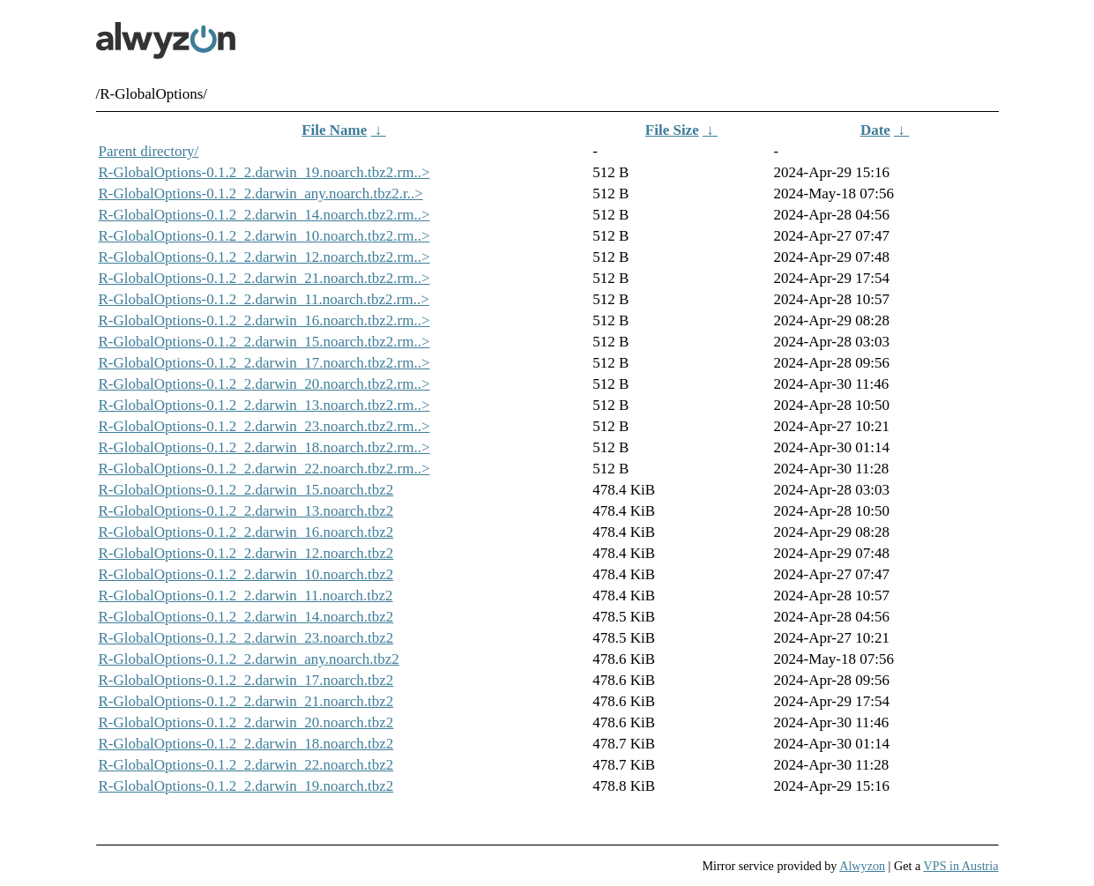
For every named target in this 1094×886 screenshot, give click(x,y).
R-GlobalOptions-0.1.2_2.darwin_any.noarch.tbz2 (249, 659)
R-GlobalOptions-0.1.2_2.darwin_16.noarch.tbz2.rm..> (264, 320)
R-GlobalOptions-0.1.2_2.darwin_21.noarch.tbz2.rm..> (264, 278)
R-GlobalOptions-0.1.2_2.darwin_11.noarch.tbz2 (246, 595)
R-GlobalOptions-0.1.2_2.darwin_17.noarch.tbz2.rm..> (264, 362)
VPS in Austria (961, 866)
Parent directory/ (149, 151)
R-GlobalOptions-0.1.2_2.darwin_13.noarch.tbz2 (246, 511)
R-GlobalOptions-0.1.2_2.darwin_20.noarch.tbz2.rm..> (264, 384)
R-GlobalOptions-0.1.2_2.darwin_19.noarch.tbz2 (246, 786)
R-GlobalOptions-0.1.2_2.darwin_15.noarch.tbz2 (246, 489)
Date (875, 130)
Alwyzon (862, 866)
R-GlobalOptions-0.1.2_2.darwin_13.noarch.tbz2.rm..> (264, 405)
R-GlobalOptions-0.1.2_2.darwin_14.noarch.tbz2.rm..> (264, 214)
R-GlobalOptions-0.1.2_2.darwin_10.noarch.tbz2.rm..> (264, 235)
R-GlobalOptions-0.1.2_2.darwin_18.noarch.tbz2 (246, 743)
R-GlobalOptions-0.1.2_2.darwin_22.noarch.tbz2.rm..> (264, 468)
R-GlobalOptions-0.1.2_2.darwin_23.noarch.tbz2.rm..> (264, 426)
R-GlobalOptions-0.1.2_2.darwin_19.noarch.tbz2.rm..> (264, 172)
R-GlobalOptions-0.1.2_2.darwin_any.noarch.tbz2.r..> (261, 193)
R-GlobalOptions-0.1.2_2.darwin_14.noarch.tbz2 (246, 616)
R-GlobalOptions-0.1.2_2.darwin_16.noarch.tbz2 (246, 532)
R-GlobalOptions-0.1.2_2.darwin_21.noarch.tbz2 (246, 701)
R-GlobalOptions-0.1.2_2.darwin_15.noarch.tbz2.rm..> (264, 341)
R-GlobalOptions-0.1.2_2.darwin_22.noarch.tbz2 (246, 764)
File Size (672, 130)
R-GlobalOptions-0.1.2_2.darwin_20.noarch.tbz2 (246, 722)
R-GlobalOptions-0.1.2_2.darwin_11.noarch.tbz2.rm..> (264, 299)
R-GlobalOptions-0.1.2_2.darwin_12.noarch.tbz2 (246, 553)
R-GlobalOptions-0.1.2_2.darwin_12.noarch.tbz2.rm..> (264, 257)
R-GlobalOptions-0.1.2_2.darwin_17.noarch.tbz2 (246, 680)
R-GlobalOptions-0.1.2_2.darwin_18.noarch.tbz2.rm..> (264, 447)
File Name (334, 130)
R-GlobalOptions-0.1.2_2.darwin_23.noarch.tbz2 (246, 637)
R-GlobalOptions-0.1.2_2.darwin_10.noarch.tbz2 (246, 574)
